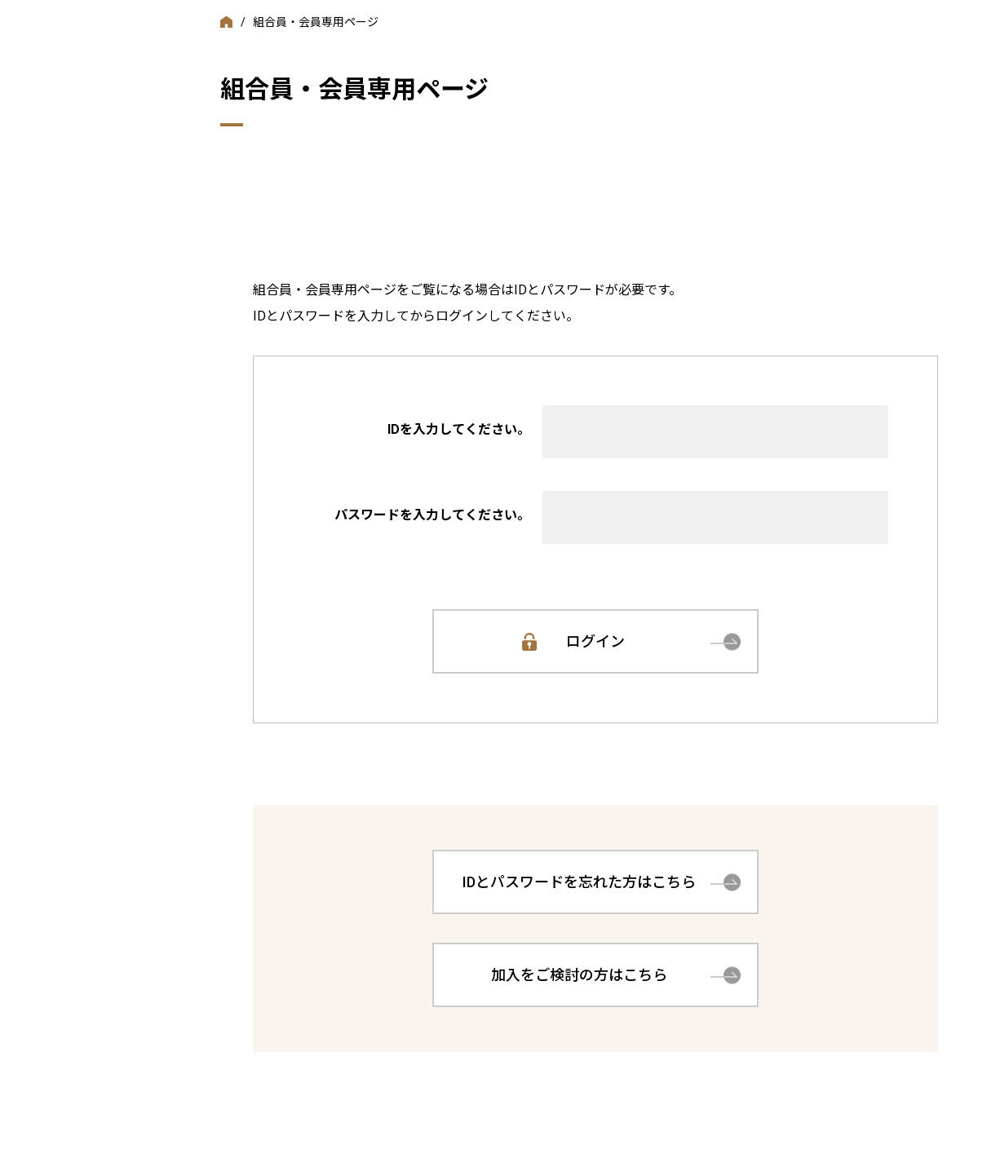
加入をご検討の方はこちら (579, 974)
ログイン (595, 641)
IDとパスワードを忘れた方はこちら (579, 881)
